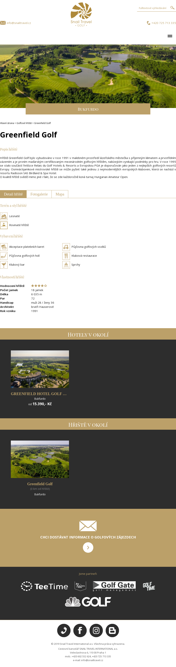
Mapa (59, 194)
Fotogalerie (39, 194)
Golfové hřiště (24, 123)
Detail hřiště (13, 194)
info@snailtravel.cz (19, 23)
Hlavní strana (7, 123)
